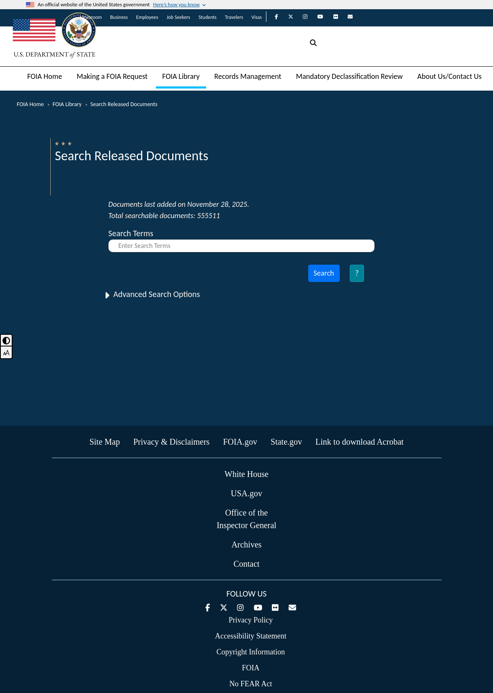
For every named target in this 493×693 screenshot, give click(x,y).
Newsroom (91, 17)
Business (119, 17)
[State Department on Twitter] (286, 16)
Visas (256, 17)
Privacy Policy (251, 620)
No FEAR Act (250, 684)
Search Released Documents (123, 104)
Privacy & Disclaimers (171, 441)
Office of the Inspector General (246, 519)
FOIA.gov (240, 441)
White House (246, 474)
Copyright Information (251, 652)
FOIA (250, 668)
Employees (147, 17)
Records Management (247, 76)
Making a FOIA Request (112, 76)
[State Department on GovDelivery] (346, 16)
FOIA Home (44, 76)
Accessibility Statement (250, 636)
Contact (246, 563)
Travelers (234, 17)
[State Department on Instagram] (300, 16)
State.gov (286, 441)
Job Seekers (178, 17)
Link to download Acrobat (359, 441)
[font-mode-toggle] (6, 352)
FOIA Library (180, 76)
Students (208, 17)
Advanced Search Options (157, 294)
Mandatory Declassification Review (349, 76)
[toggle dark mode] (6, 340)
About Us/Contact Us (449, 76)
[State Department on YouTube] (316, 16)
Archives (246, 544)
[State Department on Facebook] (272, 16)
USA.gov (246, 493)
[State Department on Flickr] (331, 16)
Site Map (104, 441)
